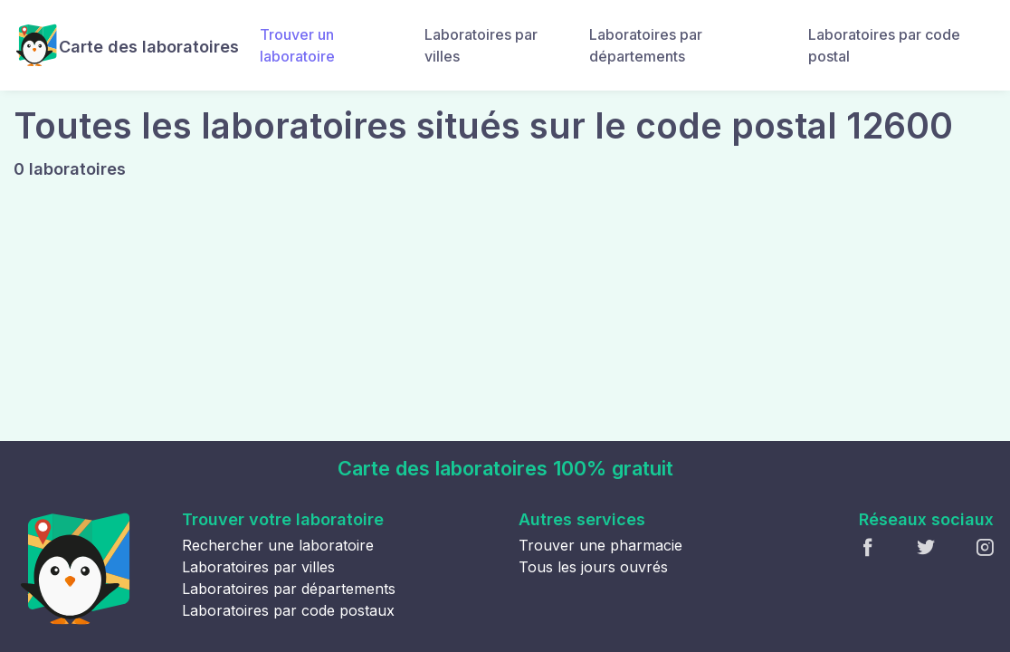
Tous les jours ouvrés (593, 567)
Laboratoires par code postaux (288, 610)
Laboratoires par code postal (884, 45)
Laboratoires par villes (481, 45)
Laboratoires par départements (645, 45)
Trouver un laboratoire (297, 45)
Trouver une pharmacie (600, 545)
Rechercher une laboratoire (278, 545)
